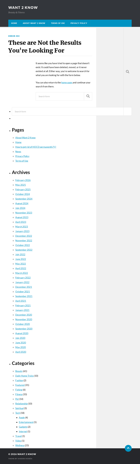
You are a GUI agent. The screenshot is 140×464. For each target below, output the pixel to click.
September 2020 (23, 328)
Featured (20, 385)
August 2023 (21, 217)
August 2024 (21, 203)
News (18, 151)
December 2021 (23, 286)
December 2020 (23, 314)
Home (14, 23)
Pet (17, 399)
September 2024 (23, 198)
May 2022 (20, 263)
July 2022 (20, 254)
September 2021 (23, 296)
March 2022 (21, 273)
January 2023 (22, 231)
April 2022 (20, 268)
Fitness (18, 394)
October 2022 (22, 245)
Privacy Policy (79, 23)
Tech (17, 412)
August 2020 (21, 333)
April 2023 (20, 222)
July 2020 (20, 338)
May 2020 (20, 347)
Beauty (19, 371)
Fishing (18, 389)
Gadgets (23, 426)
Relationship (21, 403)
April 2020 (20, 351)
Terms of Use (58, 23)
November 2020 (23, 319)
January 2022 (22, 282)
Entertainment (26, 422)
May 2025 (20, 184)
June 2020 (20, 342)
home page (67, 82)
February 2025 (23, 189)
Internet (23, 431)
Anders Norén (25, 459)
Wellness (19, 445)
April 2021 (20, 300)
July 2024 (20, 208)
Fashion (19, 380)
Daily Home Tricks (24, 375)
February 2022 (23, 277)
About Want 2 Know (34, 23)
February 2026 (23, 180)
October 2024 (22, 194)
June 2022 (20, 259)
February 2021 (23, 305)
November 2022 (23, 240)
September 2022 (23, 249)
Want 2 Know (23, 7)
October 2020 (22, 324)
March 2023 (21, 226)
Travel (18, 436)
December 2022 (23, 235)
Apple (22, 417)
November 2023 (23, 212)
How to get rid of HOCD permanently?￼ (35, 146)
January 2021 (22, 310)
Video (18, 440)
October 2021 (22, 291)
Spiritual (19, 408)
